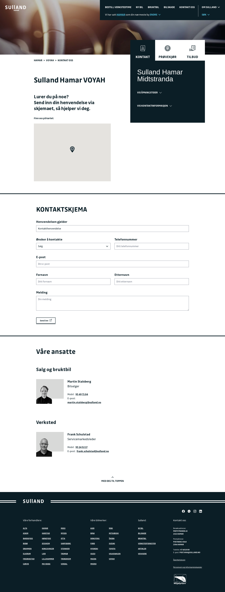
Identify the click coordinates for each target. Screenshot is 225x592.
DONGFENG (95, 538)
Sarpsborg (66, 543)
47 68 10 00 (185, 549)
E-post (41, 257)
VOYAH (50, 60)
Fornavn (42, 275)
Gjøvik (26, 564)
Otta (63, 538)
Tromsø (64, 553)
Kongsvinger (48, 548)
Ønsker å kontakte (49, 239)
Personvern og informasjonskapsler (187, 567)
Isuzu (92, 553)
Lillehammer (48, 559)
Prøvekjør (167, 52)
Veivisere (142, 553)
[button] (72, 149)
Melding (41, 292)
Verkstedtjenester (147, 543)
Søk (206, 14)
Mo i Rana (46, 564)
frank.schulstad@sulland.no (93, 451)
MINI (111, 528)
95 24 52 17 (81, 447)
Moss (63, 528)
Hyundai (94, 548)
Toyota (112, 548)
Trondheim (66, 559)
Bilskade (169, 7)
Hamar (38, 60)
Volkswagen (115, 553)
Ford (92, 543)
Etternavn (122, 275)
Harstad (46, 533)
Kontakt (143, 52)
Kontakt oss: (179, 520)
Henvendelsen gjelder (51, 222)
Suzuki (112, 543)
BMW (92, 533)
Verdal (64, 564)
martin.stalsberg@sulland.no (84, 402)
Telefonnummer (126, 239)
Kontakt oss (187, 7)
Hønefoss (46, 538)
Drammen (27, 548)
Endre (155, 14)
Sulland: (142, 520)
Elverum (27, 553)
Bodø (25, 543)
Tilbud (192, 52)
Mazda (93, 559)
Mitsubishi (114, 533)
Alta (25, 528)
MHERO (93, 564)
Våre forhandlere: (32, 520)
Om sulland (211, 7)
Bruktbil (153, 7)
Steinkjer (65, 548)
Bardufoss (28, 538)
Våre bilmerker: (98, 520)
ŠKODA (112, 538)
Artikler (142, 548)
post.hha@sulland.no (190, 552)
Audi (92, 528)
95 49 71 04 (81, 394)
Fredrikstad (28, 559)
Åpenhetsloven (179, 560)
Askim (25, 533)
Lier (44, 553)
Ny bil (139, 7)
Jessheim (46, 543)
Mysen (64, 533)
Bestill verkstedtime (118, 7)
